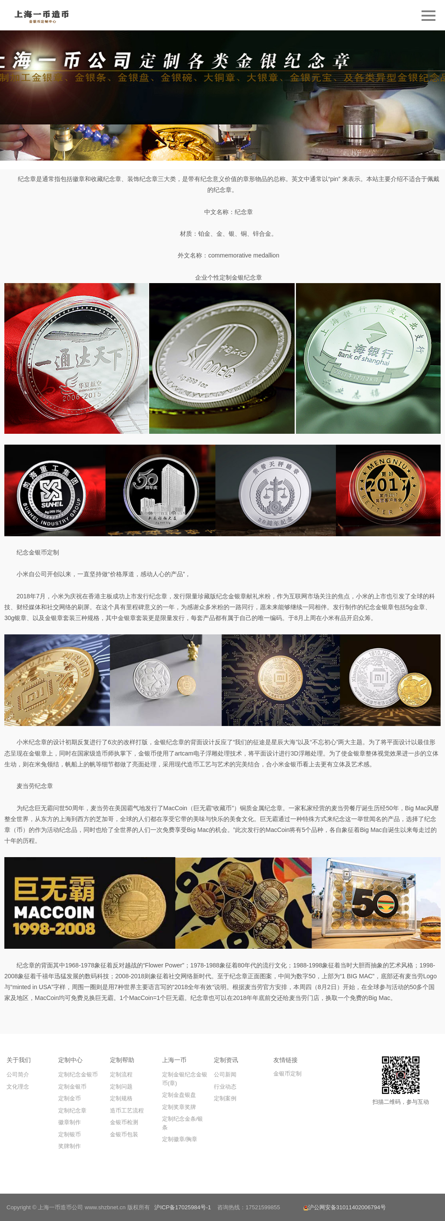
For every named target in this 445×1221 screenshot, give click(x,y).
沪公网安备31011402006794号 (344, 1207)
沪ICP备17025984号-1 (182, 1207)
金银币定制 (287, 1073)
